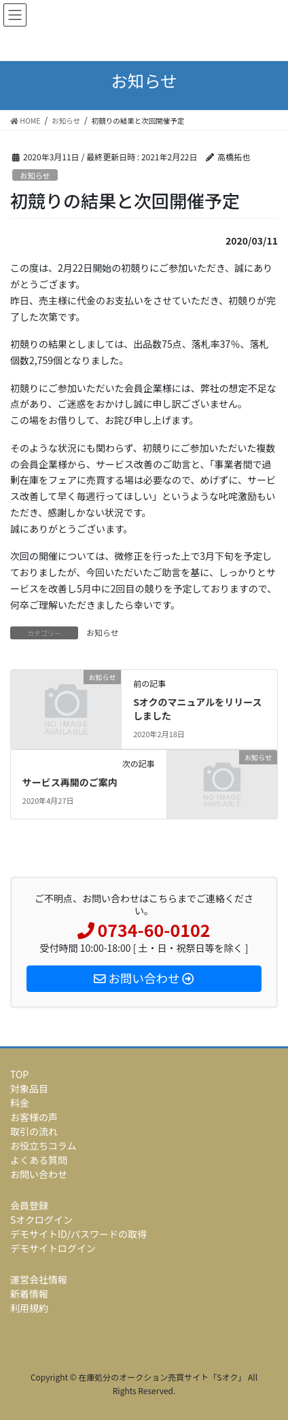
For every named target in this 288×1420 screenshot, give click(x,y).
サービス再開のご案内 (70, 782)
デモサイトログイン (53, 1248)
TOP (19, 1074)
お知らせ (35, 175)
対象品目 (29, 1088)
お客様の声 (34, 1117)
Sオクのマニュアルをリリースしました (197, 708)
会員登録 (29, 1205)
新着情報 (29, 1293)
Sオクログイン (41, 1219)
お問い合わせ (38, 1174)
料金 (19, 1103)
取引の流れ (34, 1131)
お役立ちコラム (43, 1145)
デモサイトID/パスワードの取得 (78, 1234)
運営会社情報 (38, 1279)
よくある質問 (38, 1160)
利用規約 (29, 1308)
